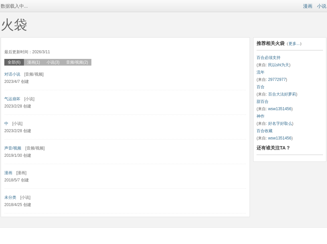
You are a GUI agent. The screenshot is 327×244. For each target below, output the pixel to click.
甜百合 (263, 101)
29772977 (277, 79)
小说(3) (53, 62)
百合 (261, 87)
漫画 (307, 6)
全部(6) (14, 62)
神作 (261, 116)
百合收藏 (264, 130)
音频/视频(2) (77, 62)
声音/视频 (12, 148)
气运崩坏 (12, 99)
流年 (261, 72)
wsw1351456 (279, 109)
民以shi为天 (278, 65)
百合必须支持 (268, 57)
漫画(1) (33, 62)
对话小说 (12, 74)
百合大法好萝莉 (282, 94)
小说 (321, 6)
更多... (294, 43)
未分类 (10, 197)
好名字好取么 (280, 123)
